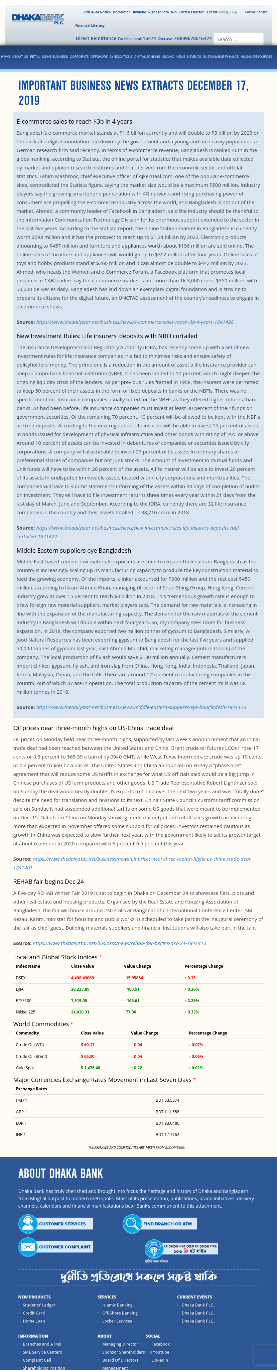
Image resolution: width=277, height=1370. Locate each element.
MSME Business (55, 57)
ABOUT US (20, 57)
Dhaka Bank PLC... (199, 1321)
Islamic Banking (117, 1305)
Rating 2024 (221, 12)
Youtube (159, 1352)
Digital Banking (147, 57)
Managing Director (120, 1344)
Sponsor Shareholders (123, 1352)
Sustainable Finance (221, 57)
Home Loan (34, 1321)
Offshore (99, 57)
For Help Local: (137, 38)
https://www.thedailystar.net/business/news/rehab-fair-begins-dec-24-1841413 (119, 943)
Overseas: (185, 38)
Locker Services (117, 1321)
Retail (35, 57)
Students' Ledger (39, 1305)
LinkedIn (159, 1360)
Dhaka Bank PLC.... (200, 1305)
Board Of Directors (120, 1360)
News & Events (188, 57)
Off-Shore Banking (120, 1313)
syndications (121, 57)
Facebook (160, 1344)
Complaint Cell (37, 1360)
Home (5, 57)
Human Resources (256, 57)
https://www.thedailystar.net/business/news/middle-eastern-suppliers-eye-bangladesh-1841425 (141, 707)
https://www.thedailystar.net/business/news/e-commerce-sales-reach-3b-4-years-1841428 (135, 321)
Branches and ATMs (42, 1344)
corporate (79, 57)
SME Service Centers (42, 1352)
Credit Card (34, 1313)
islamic (168, 57)
